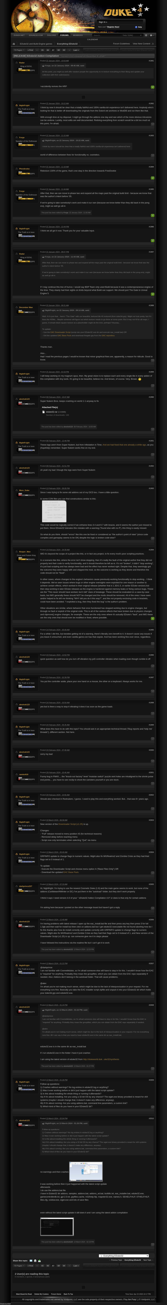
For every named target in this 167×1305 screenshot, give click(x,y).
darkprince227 (25, 886)
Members (78, 35)
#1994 (151, 550)
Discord (51, 35)
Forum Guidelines (121, 43)
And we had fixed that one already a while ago (124, 445)
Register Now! (113, 27)
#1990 (151, 397)
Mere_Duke (24, 490)
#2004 (151, 852)
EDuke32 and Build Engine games (36, 44)
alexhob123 (24, 399)
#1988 (151, 305)
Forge (21, 137)
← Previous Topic (115, 1260)
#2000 (151, 750)
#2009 (151, 1080)
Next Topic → (148, 1260)
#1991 (151, 441)
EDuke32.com (36, 35)
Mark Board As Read (24, 1294)
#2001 (151, 772)
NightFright (24, 105)
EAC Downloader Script (61, 332)
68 (59, 50)
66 (48, 50)
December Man (26, 307)
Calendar (92, 39)
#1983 (151, 135)
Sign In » (103, 22)
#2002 (151, 795)
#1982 (151, 103)
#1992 (151, 466)
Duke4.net (19, 35)
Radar (22, 63)
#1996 (151, 655)
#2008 (151, 1005)
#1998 (151, 703)
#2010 (151, 1118)
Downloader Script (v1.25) (70, 824)
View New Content (141, 43)
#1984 (151, 167)
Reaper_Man (25, 552)
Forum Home (56, 1294)
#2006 (151, 920)
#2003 (151, 820)
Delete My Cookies (41, 1294)
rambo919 (23, 774)
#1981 (151, 61)
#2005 (151, 884)
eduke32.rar (51, 412)
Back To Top (68, 1294)
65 (42, 50)
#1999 (151, 725)
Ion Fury (132, 1299)
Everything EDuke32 (67, 44)
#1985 (151, 189)
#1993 (151, 488)
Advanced (146, 35)
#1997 (151, 677)
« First (30, 50)
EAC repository (108, 335)
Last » (76, 50)
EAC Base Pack (64, 335)
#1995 (151, 630)
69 (64, 50)
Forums (64, 35)
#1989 (151, 372)
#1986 (151, 227)
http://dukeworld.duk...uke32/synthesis (101, 1059)
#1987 (151, 252)
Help (138, 27)
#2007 (151, 963)
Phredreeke (24, 169)
